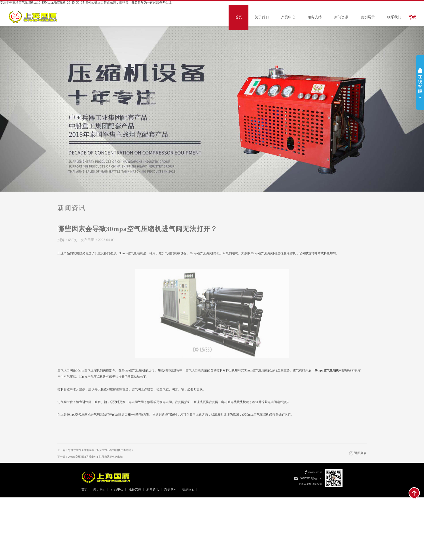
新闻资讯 (341, 17)
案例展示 (368, 17)
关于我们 (262, 17)
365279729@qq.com (311, 478)
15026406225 (315, 472)
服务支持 (315, 17)
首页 (238, 17)
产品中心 (288, 17)
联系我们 (394, 17)
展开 (420, 83)
